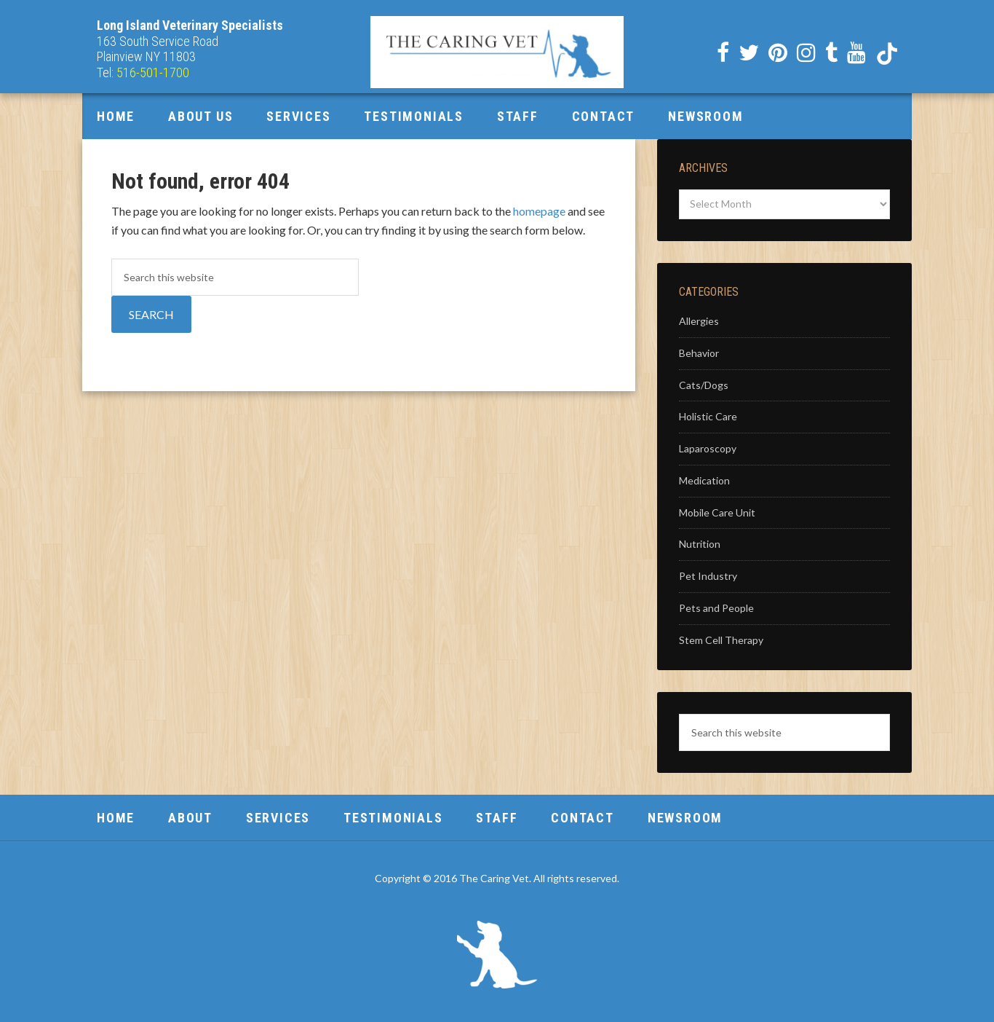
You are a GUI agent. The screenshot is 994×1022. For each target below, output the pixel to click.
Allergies (699, 321)
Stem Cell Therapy (721, 640)
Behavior (699, 353)
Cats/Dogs (703, 385)
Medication (704, 480)
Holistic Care (708, 416)
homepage (539, 211)
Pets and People (716, 608)
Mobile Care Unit (717, 512)
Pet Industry (708, 576)
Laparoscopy (707, 448)
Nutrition (699, 544)
